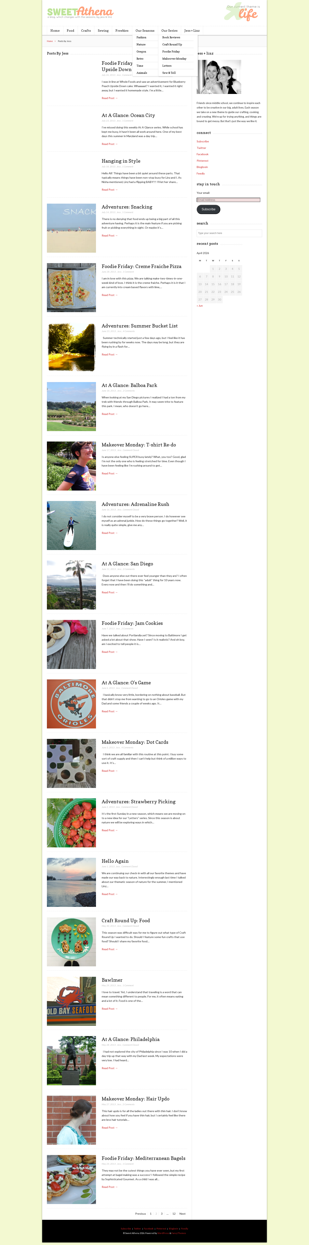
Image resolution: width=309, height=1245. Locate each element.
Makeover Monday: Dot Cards (135, 742)
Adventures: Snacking (127, 207)
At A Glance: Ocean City (128, 115)
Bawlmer (112, 980)
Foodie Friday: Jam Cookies (132, 623)
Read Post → (110, 98)
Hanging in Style (121, 161)
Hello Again (115, 861)
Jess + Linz (192, 30)
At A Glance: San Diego (127, 564)
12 (174, 1213)
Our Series (169, 30)
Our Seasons (145, 30)
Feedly (201, 173)
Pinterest (202, 160)
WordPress (163, 1233)
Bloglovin (202, 167)
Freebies (121, 30)
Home (55, 30)
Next (183, 1213)
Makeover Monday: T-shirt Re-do (139, 445)
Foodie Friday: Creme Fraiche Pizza (141, 266)
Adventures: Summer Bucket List (140, 326)
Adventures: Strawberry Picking (139, 801)
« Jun (200, 305)
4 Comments (129, 331)
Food (70, 30)
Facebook (202, 154)
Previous (140, 1213)
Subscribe (203, 141)
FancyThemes (178, 1233)
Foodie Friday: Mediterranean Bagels (143, 1158)
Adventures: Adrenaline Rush (135, 504)
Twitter (201, 147)
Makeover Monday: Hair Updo (135, 1099)
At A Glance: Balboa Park (129, 385)
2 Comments (129, 390)
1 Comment (127, 120)
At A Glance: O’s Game (126, 683)
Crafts (86, 30)
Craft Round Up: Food (126, 920)
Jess (119, 74)
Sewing (103, 30)
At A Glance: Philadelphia (131, 1039)
